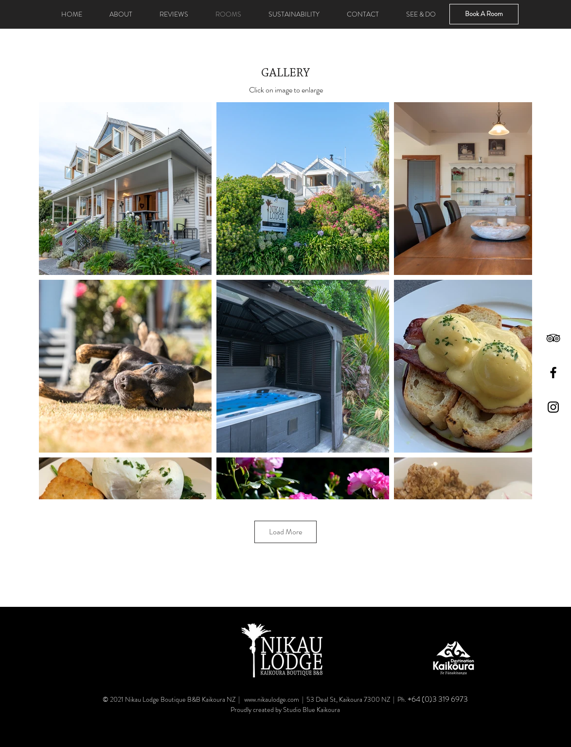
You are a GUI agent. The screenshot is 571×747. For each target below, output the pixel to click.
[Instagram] (553, 407)
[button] (294, 14)
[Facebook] (553, 372)
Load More (285, 531)
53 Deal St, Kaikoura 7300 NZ (349, 699)
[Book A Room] (483, 14)
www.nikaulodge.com (271, 699)
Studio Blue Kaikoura (311, 709)
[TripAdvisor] (553, 338)
